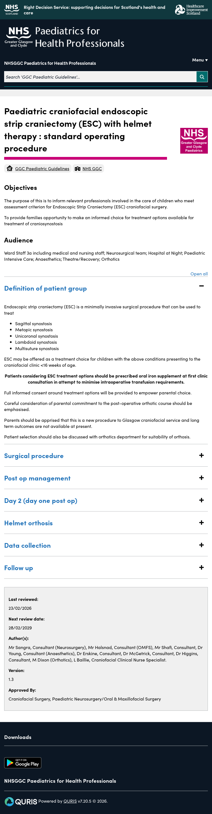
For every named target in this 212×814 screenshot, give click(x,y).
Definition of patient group (100, 287)
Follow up (100, 567)
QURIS (70, 801)
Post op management (100, 477)
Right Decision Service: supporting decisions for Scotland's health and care (94, 9)
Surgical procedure (100, 455)
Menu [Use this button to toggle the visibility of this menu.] (198, 59)
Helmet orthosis (100, 522)
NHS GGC (88, 168)
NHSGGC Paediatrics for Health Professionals (50, 63)
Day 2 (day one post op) (100, 500)
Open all (199, 273)
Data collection (100, 544)
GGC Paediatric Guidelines (37, 168)
